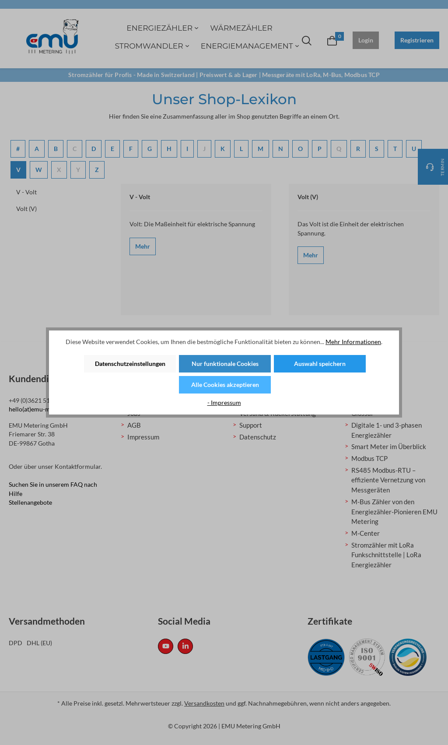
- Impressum (224, 402)
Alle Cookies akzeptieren (225, 384)
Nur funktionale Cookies (225, 363)
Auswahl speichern (320, 363)
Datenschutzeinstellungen (130, 363)
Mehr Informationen (353, 341)
